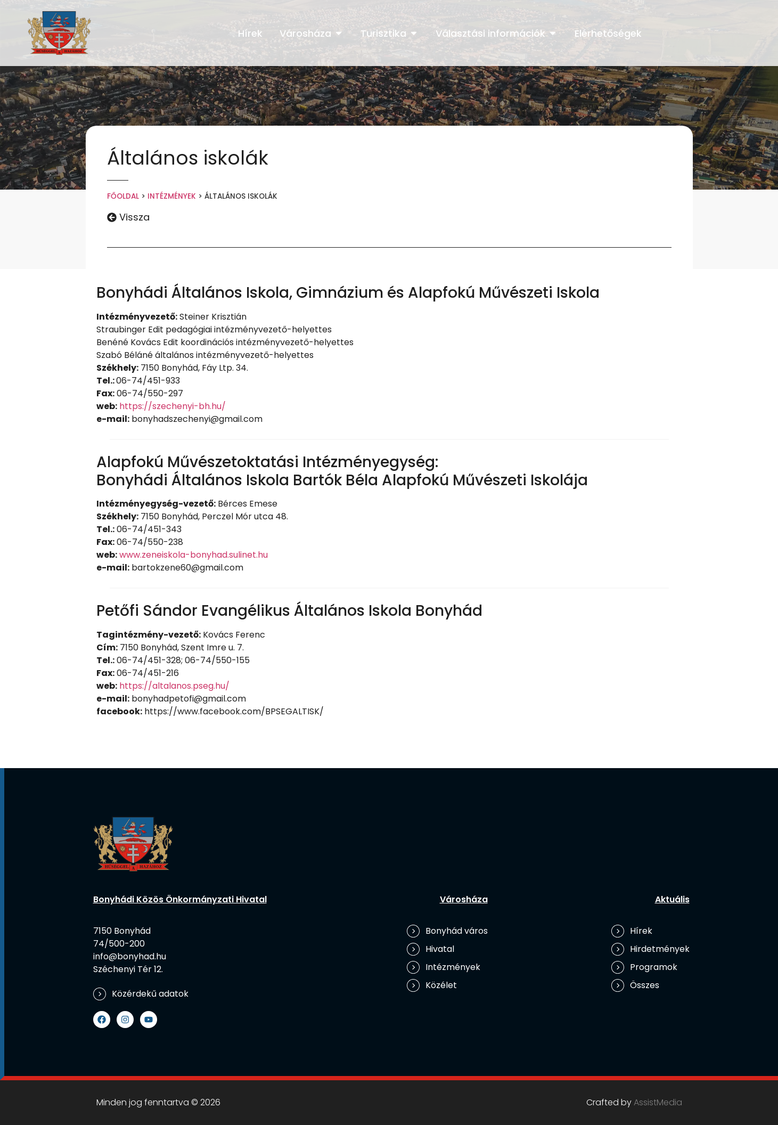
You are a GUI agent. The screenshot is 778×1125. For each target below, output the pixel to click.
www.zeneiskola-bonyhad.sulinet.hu (193, 555)
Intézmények (172, 196)
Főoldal (123, 196)
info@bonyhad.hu (129, 956)
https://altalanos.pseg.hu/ (174, 686)
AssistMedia (658, 1102)
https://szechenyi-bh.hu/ (172, 406)
